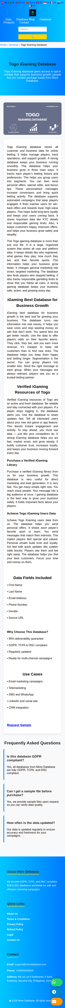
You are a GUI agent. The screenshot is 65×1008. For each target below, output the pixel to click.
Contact (24, 22)
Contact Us (13, 940)
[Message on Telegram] (57, 992)
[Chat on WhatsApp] (57, 982)
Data (8, 19)
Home (3, 44)
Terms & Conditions (18, 919)
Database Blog (25, 19)
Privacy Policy (15, 924)
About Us (12, 913)
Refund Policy (15, 929)
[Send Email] (57, 1001)
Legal (10, 934)
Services (13, 44)
